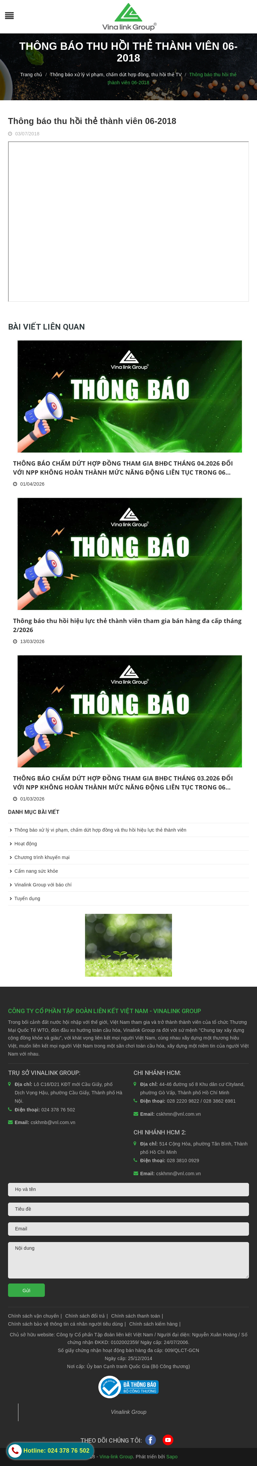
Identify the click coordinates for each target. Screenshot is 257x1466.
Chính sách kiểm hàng (154, 1324)
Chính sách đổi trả (86, 1316)
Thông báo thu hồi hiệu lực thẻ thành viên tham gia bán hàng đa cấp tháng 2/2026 (127, 625)
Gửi (26, 1290)
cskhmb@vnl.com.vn (53, 1122)
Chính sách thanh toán (137, 1316)
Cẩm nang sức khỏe (33, 871)
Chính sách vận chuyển (35, 1316)
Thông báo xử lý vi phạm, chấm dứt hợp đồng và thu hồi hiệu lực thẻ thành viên (97, 830)
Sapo (172, 1456)
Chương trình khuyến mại (39, 857)
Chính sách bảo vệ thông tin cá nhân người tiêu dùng (67, 1324)
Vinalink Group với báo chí (40, 884)
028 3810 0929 (183, 1160)
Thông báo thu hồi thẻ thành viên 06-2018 (92, 121)
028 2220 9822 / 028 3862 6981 (201, 1101)
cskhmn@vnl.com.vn (178, 1114)
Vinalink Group (129, 1412)
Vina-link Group (116, 1456)
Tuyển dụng (24, 898)
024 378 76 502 (58, 1109)
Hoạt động (22, 843)
